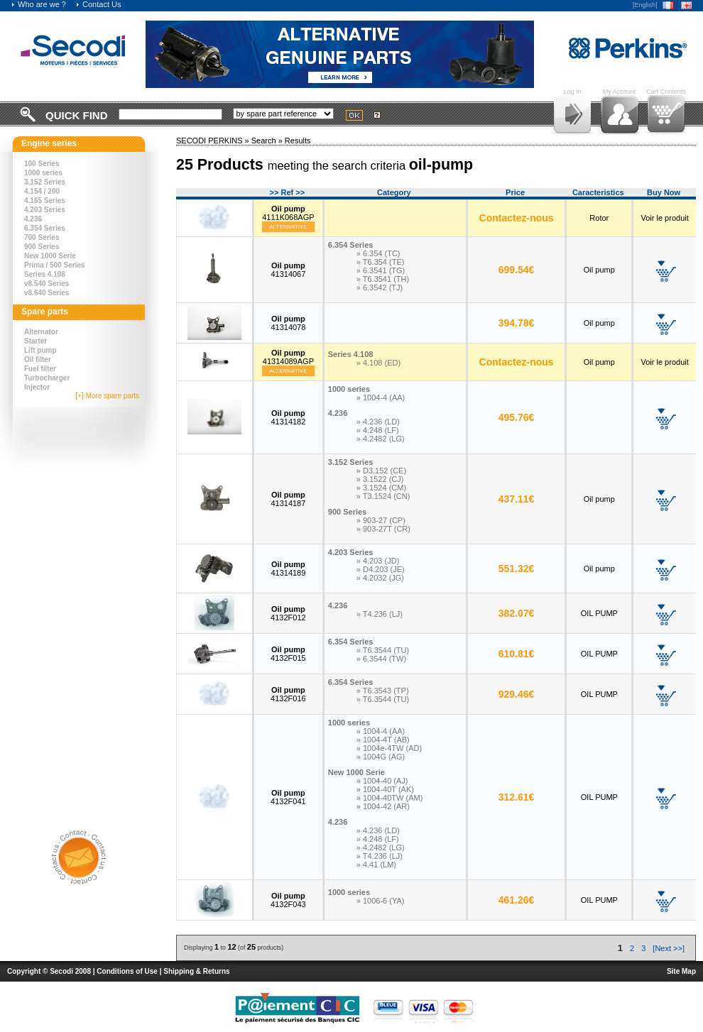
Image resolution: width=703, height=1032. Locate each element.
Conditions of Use (127, 971)
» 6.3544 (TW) (381, 658)
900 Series (42, 247)
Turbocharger (47, 378)
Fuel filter (40, 369)
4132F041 (288, 797)
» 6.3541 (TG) (380, 270)
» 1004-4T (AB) (383, 739)
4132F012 (288, 613)
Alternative (288, 227)
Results (298, 140)
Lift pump (40, 350)
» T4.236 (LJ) (379, 614)
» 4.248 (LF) (377, 430)
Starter (35, 341)
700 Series (42, 237)
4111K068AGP (288, 212)
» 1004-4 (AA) (380, 397)
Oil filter (37, 359)
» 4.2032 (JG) (380, 577)
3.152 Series (44, 182)
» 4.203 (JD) (378, 560)
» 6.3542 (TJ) (379, 287)
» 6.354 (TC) (378, 253)
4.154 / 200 (42, 191)
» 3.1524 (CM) (381, 487)
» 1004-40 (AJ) (382, 780)
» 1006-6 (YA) (380, 900)
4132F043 (288, 900)
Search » (268, 140)
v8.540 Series (46, 283)
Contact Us (98, 4)
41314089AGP (288, 357)
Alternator (41, 332)
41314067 (288, 269)
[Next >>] (669, 948)
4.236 (33, 219)
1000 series (43, 173)
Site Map (681, 971)
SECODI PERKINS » (213, 140)
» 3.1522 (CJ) (380, 479)
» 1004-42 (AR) (383, 806)
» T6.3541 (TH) (382, 279)
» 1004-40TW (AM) (389, 798)
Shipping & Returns (196, 971)
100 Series (42, 164)
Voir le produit (664, 218)
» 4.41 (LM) (376, 864)
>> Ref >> (287, 192)
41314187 (288, 498)
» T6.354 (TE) (380, 262)
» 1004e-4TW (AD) (389, 748)
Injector (37, 387)
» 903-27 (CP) (380, 520)
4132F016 (288, 694)
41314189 (288, 568)
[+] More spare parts (107, 396)
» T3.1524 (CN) (383, 496)
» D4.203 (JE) (380, 569)
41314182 (288, 417)
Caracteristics (598, 192)
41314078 (288, 322)
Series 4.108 (44, 274)
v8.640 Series (46, 293)
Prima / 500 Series (54, 265)
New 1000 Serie (50, 256)
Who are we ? (38, 4)
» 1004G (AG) (380, 756)
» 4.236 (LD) (378, 421)
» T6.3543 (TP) (382, 690)
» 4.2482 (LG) (380, 438)
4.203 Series (44, 210)
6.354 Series (44, 228)
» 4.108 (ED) (378, 362)
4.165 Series (44, 200)
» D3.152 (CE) (381, 470)
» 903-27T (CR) (383, 529)
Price (515, 192)
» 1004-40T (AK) (385, 789)
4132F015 (288, 653)
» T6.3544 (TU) (382, 650)
